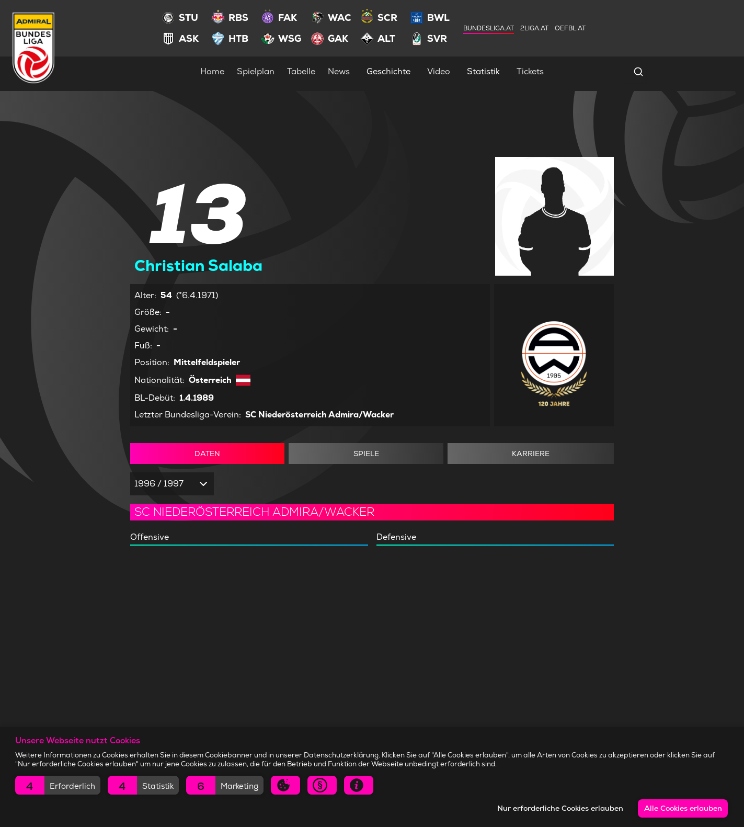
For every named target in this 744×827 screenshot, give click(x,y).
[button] (57, 785)
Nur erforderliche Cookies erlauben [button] (560, 808)
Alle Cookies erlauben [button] (683, 808)
